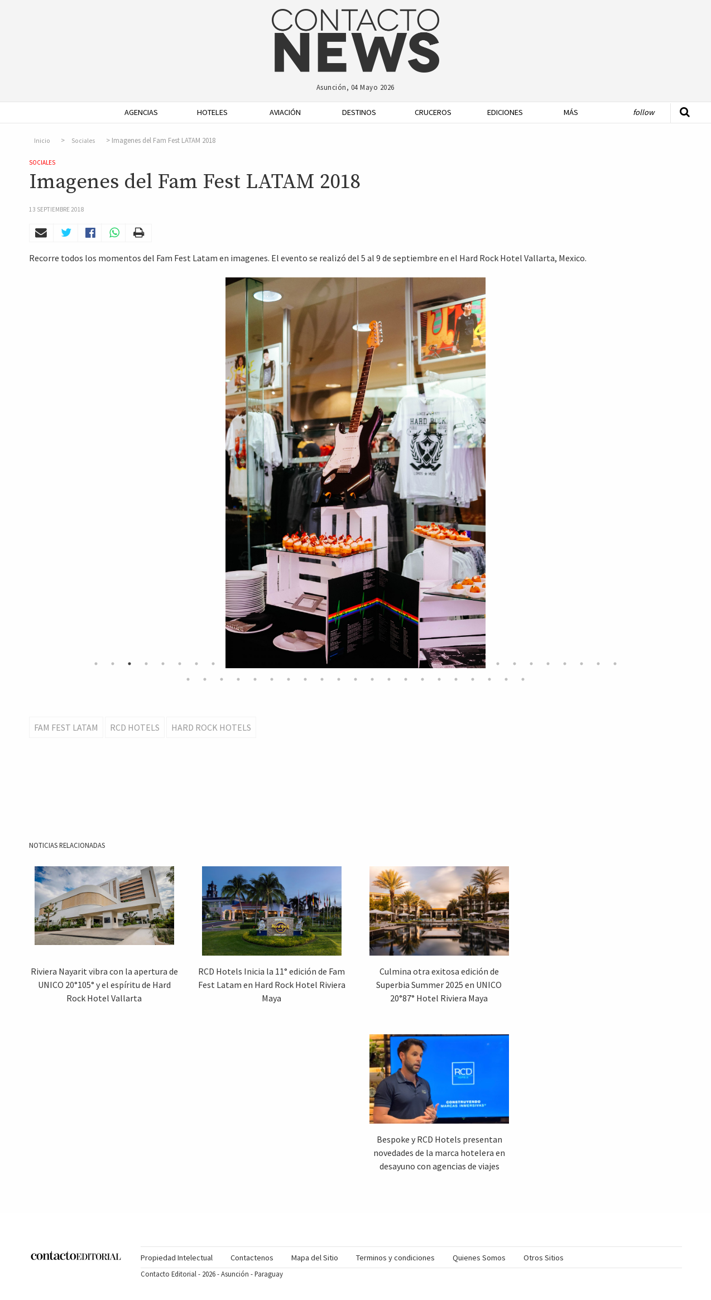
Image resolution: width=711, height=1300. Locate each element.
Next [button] (634, 472)
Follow (643, 112)
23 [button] (464, 663)
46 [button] (405, 679)
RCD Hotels (135, 727)
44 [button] (372, 679)
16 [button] (347, 663)
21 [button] (430, 663)
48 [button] (439, 679)
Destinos (359, 112)
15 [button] (330, 663)
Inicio (42, 141)
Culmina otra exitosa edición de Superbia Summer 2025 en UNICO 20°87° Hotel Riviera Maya (439, 985)
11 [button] (263, 663)
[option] (355, 472)
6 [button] (179, 663)
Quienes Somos (479, 1258)
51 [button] (489, 679)
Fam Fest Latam (66, 727)
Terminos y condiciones (395, 1258)
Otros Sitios (543, 1258)
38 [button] (271, 679)
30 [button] (581, 663)
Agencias (141, 112)
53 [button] (523, 679)
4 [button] (146, 663)
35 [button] (221, 679)
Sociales (83, 141)
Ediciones (505, 112)
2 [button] (112, 663)
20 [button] (414, 663)
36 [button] (238, 679)
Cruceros (432, 112)
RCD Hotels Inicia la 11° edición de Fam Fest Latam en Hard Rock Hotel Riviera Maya (271, 985)
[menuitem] (138, 112)
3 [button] (129, 663)
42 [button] (338, 679)
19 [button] (397, 663)
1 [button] (96, 663)
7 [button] (196, 663)
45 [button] (389, 679)
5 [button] (163, 663)
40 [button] (305, 679)
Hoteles (212, 112)
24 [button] (481, 663)
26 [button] (514, 663)
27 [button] (531, 663)
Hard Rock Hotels (211, 727)
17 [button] (363, 663)
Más (571, 112)
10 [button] (246, 663)
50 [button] (472, 679)
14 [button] (313, 663)
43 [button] (355, 679)
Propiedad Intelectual (177, 1258)
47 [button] (422, 679)
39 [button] (288, 679)
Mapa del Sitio (314, 1258)
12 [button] (280, 663)
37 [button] (255, 679)
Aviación (285, 112)
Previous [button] (76, 472)
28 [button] (548, 663)
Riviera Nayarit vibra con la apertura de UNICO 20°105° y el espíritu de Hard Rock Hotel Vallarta (104, 985)
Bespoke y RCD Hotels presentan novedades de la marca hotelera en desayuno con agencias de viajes (439, 1153)
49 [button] (456, 679)
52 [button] (506, 679)
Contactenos (251, 1258)
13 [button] (296, 663)
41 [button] (322, 679)
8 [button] (213, 663)
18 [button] (380, 663)
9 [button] (230, 663)
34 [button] (204, 679)
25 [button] (497, 663)
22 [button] (447, 663)
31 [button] (598, 663)
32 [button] (615, 663)
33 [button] (188, 679)
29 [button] (564, 663)
